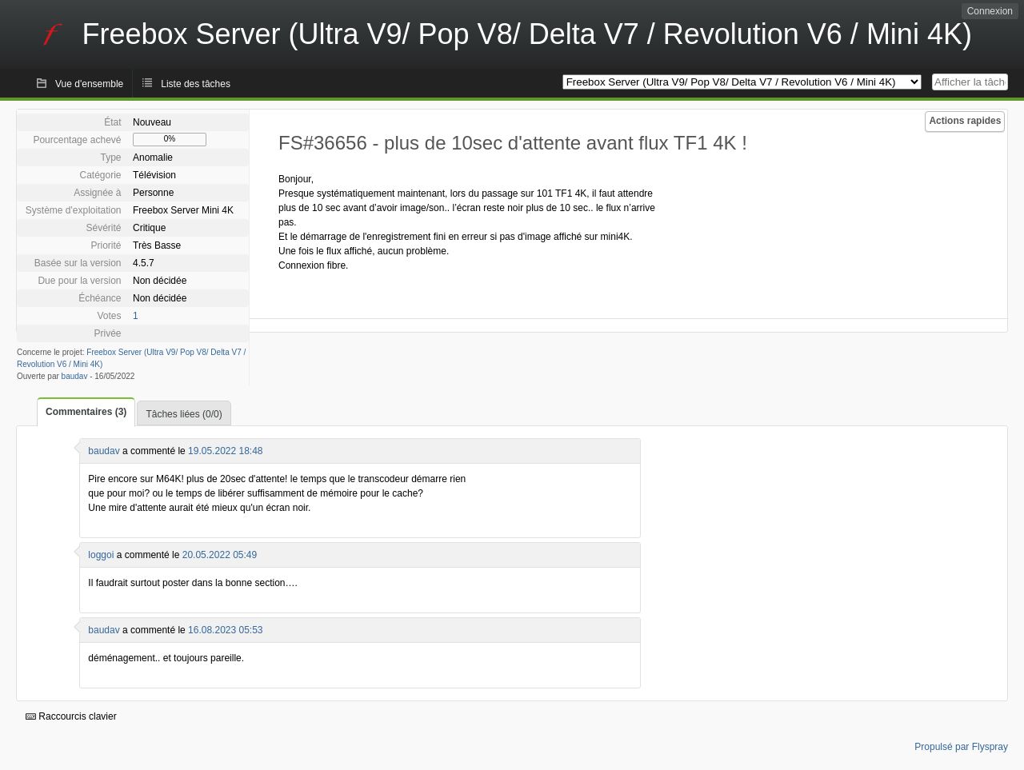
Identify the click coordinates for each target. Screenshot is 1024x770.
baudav (75, 376)
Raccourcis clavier (71, 716)
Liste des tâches (195, 84)
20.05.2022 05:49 (219, 555)
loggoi (101, 555)
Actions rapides (965, 120)
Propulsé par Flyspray (961, 746)
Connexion (990, 11)
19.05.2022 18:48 (225, 451)
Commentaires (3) (86, 411)
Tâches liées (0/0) (184, 414)
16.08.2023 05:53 (225, 630)
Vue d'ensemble (89, 84)
